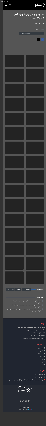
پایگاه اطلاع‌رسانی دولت (39, 347)
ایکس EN (41, 367)
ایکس (42, 365)
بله (43, 373)
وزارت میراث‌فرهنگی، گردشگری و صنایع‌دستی (34, 352)
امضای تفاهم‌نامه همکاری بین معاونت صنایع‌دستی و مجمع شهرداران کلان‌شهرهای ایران (24, 324)
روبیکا (43, 376)
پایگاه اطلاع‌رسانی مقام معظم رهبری (36, 344)
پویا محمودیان (26, 307)
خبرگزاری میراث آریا (38, 4)
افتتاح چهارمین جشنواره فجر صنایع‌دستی (29, 16)
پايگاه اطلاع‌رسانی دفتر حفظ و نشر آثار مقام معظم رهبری (31, 341)
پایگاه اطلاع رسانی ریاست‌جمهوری (36, 349)
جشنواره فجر (10, 307)
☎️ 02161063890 (40, 388)
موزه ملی (18, 307)
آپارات (42, 370)
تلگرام (42, 379)
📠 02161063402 (40, 391)
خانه (23, 411)
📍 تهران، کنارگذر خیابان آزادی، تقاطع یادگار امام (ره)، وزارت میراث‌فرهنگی (27, 394)
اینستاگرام (41, 362)
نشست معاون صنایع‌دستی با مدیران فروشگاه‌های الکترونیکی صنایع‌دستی (23, 321)
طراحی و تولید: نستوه (24, 423)
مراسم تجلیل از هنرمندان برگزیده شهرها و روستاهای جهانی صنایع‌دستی (23, 318)
